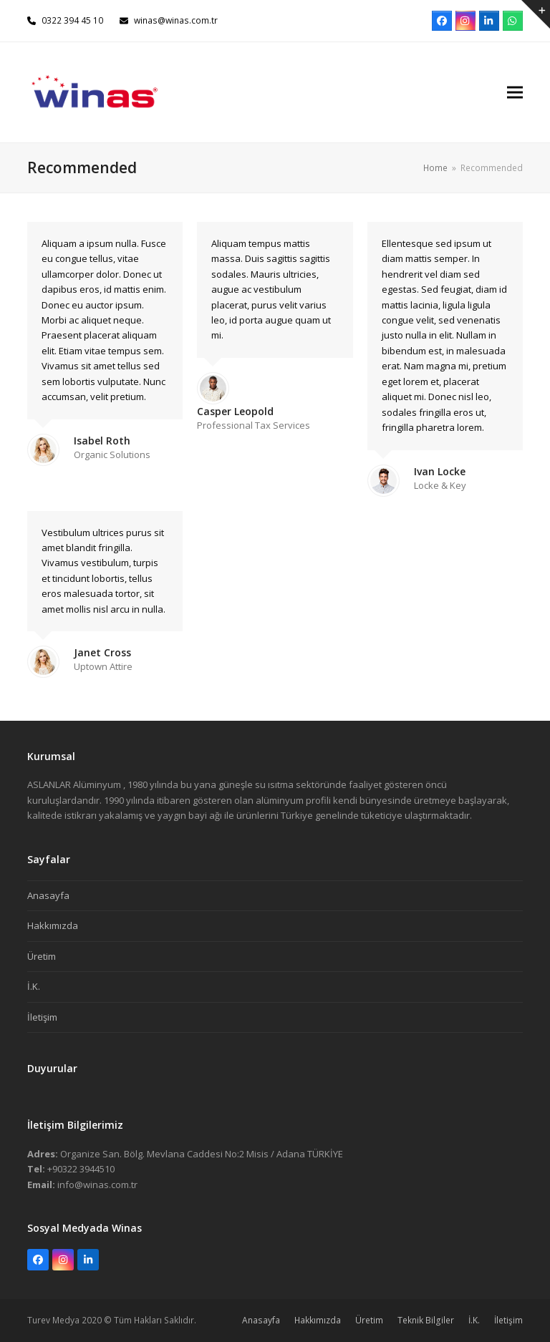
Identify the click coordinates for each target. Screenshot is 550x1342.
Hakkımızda (52, 925)
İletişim (42, 1017)
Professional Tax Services (253, 425)
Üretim (41, 956)
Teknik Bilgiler (425, 1320)
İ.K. (33, 986)
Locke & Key (440, 485)
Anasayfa (48, 895)
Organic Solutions (112, 454)
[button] (515, 92)
